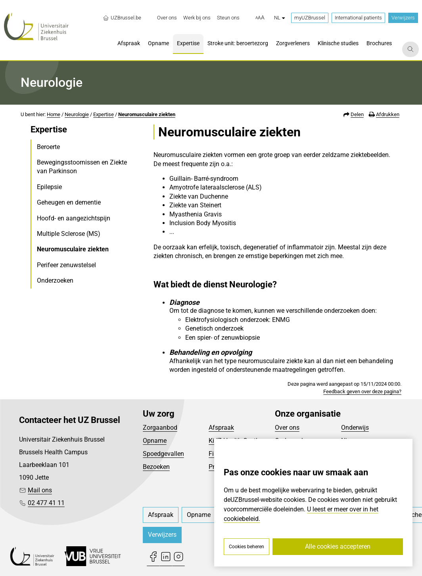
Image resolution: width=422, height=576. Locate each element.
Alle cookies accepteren (337, 546)
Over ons (287, 427)
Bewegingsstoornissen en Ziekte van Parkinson (82, 167)
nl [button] (279, 18)
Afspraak (221, 427)
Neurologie (77, 114)
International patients (358, 18)
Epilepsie (49, 187)
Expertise (103, 114)
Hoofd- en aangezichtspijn (73, 218)
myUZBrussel (309, 18)
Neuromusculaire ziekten (146, 114)
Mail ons (40, 490)
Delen (357, 114)
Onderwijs (355, 427)
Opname (155, 440)
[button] (260, 17)
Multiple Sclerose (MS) (68, 233)
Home (53, 114)
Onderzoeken (55, 280)
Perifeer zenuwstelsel (66, 265)
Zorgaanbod (160, 427)
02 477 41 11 (46, 503)
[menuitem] (167, 18)
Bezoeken (156, 467)
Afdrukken (387, 114)
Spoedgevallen (163, 453)
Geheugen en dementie (69, 202)
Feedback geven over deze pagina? (362, 391)
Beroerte (48, 147)
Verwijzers (403, 18)
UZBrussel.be (122, 18)
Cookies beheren (246, 546)
